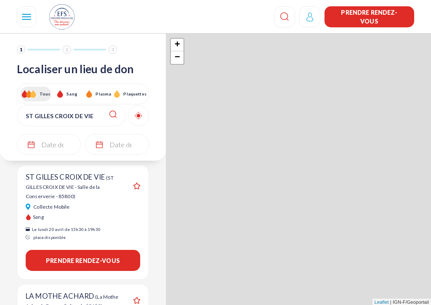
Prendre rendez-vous (369, 17)
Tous (45, 93)
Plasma (103, 93)
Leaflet (382, 302)
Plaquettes (134, 93)
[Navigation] (26, 16)
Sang (72, 93)
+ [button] (177, 45)
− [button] (177, 57)
